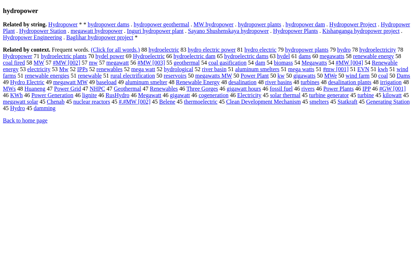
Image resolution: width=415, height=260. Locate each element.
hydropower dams (108, 24)
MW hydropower (214, 24)
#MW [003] (151, 63)
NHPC (97, 89)
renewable (90, 76)
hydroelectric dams (246, 56)
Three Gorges (202, 89)
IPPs (82, 69)
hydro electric (260, 50)
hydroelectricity (377, 50)
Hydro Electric (27, 82)
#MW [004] (349, 63)
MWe (330, 76)
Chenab (55, 102)
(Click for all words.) (115, 50)
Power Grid (67, 89)
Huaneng (35, 89)
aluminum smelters (257, 69)
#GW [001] (392, 89)
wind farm (357, 76)
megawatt (117, 63)
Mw (63, 69)
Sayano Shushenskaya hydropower (228, 31)
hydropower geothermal (161, 24)
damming (44, 108)
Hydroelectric (149, 56)
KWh (16, 95)
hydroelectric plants (64, 56)
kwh (383, 69)
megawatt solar (20, 102)
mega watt (143, 69)
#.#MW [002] (135, 102)
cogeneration (213, 95)
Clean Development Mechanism (263, 102)
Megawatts (314, 63)
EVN (363, 69)
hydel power (110, 56)
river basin (214, 69)
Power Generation (53, 95)
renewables (109, 69)
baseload (106, 82)
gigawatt (180, 95)
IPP (366, 89)
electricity (38, 69)
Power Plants (338, 89)
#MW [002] (66, 63)
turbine (365, 95)
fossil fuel (281, 89)
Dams (403, 76)
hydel (283, 56)
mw (93, 63)
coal (383, 76)
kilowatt (392, 95)
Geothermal (127, 89)
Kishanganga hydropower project (360, 31)
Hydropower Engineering (32, 37)
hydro (344, 50)
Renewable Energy (198, 82)
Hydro (17, 108)
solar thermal (285, 95)
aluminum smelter (146, 82)
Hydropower (62, 24)
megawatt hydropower (97, 31)
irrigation (391, 82)
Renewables (164, 89)
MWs (9, 89)
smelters (319, 102)
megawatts (331, 56)
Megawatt (149, 95)
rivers (307, 89)
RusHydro (118, 95)
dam (260, 63)
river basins (278, 82)
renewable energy (373, 56)
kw (281, 76)
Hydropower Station (42, 31)
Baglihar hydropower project (99, 37)
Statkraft (347, 102)
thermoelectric (200, 102)
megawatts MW (213, 76)
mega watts (301, 69)
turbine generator (329, 95)
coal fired (14, 63)
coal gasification (227, 63)
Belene (167, 102)
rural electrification (132, 76)
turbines (310, 82)
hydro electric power (212, 50)
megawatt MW (70, 82)
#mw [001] (336, 69)
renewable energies (47, 76)
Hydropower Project (352, 24)
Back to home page (25, 120)
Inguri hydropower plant (155, 31)
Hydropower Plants (295, 31)
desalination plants (350, 82)
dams (305, 56)
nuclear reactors (91, 102)
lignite (89, 95)
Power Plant (255, 76)
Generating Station (388, 102)
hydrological (178, 69)
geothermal (187, 63)
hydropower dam (305, 24)
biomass (283, 63)
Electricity (249, 95)
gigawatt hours (244, 89)
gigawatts (304, 76)
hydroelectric (163, 50)
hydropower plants (259, 24)
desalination (242, 82)
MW (39, 63)
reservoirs (175, 76)
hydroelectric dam (194, 56)
